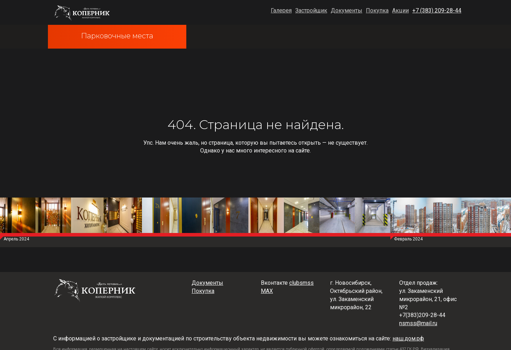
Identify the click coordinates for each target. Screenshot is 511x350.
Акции (400, 10)
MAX (267, 291)
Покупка (377, 10)
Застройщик (311, 10)
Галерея (281, 10)
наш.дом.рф (408, 338)
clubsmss (301, 282)
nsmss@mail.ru (418, 323)
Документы (346, 10)
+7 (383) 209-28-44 (436, 10)
